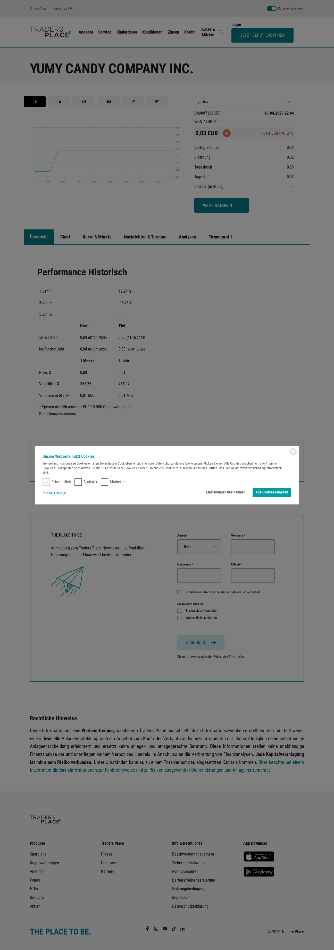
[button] (56, 493)
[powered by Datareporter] (293, 454)
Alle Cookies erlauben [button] (272, 492)
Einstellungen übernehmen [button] (225, 492)
